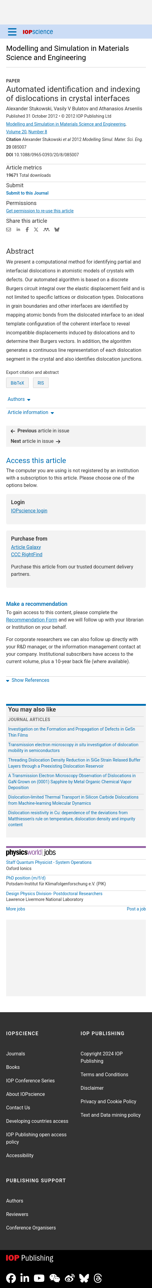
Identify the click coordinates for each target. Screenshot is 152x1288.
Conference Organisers (31, 1228)
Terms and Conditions (104, 1074)
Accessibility (20, 1155)
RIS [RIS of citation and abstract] (41, 383)
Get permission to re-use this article (40, 210)
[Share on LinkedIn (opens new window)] (18, 229)
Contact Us (18, 1108)
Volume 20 (16, 131)
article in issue (40, 431)
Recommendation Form (31, 620)
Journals (15, 1054)
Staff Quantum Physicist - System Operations (48, 862)
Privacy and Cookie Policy (108, 1101)
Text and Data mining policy (111, 1115)
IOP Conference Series (30, 1081)
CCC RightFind (27, 554)
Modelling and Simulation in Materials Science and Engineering (65, 124)
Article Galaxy (26, 547)
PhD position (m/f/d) (26, 878)
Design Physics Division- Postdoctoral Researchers (54, 893)
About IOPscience (25, 1094)
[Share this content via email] (8, 229)
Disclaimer (92, 1088)
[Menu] (12, 32)
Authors (14, 1201)
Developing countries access (37, 1121)
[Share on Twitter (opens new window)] (36, 229)
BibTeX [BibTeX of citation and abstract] (17, 383)
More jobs (15, 908)
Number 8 (37, 131)
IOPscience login (29, 511)
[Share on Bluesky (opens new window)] (56, 229)
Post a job (136, 908)
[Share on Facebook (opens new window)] (27, 229)
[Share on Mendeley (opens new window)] (46, 229)
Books (13, 1067)
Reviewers (17, 1214)
